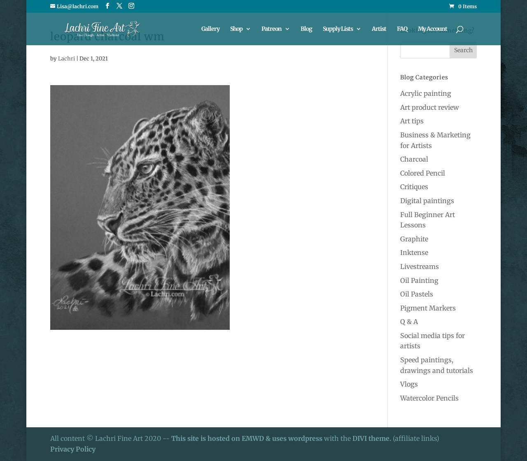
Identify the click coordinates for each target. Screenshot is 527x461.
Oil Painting (419, 280)
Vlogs (409, 384)
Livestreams (419, 266)
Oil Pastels (416, 294)
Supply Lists (338, 29)
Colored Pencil (422, 173)
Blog (306, 29)
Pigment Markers (428, 308)
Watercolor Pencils (429, 398)
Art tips (412, 121)
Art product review (429, 107)
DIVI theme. (372, 438)
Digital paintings (427, 201)
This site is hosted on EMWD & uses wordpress (246, 438)
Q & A (409, 321)
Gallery (210, 29)
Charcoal (414, 159)
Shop (236, 29)
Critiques (414, 187)
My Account (432, 29)
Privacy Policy (73, 449)
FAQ (402, 29)
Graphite (414, 239)
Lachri (66, 58)
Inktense (414, 252)
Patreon (271, 29)
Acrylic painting (425, 93)
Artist (379, 29)
